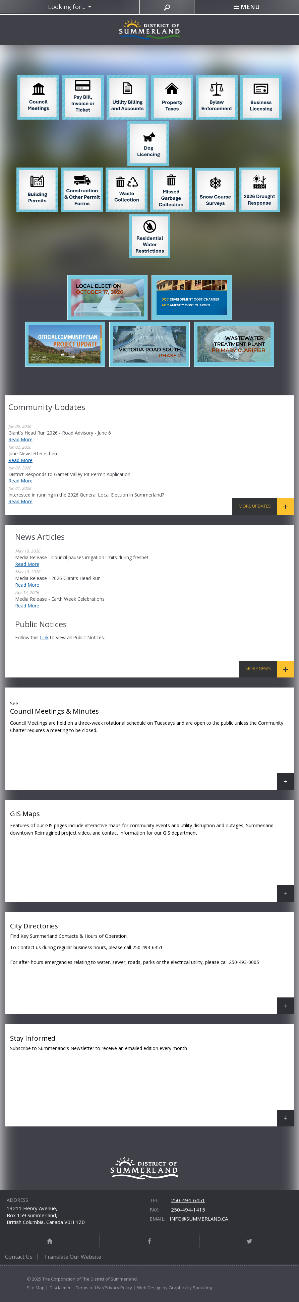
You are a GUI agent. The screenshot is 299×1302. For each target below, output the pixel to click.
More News (258, 668)
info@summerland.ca (199, 1218)
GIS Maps (152, 855)
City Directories (152, 967)
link (44, 637)
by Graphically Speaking (187, 1288)
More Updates (255, 506)
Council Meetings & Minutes (152, 744)
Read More (20, 439)
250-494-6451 (188, 1200)
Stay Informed (152, 1080)
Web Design (149, 1288)
